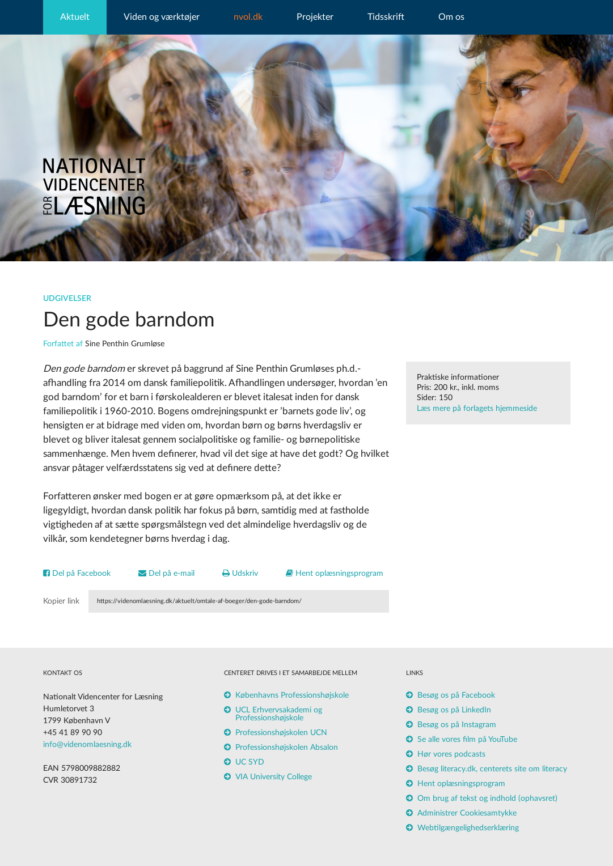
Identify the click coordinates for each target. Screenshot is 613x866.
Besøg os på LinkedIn (454, 710)
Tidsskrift (385, 17)
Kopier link (61, 601)
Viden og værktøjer (162, 17)
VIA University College (273, 777)
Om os (451, 17)
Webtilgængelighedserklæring (468, 828)
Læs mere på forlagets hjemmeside (477, 409)
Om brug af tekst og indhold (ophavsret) (487, 799)
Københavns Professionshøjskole (292, 695)
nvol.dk (248, 17)
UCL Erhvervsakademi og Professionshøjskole (278, 714)
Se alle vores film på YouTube (467, 740)
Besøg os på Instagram (456, 725)
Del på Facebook (77, 574)
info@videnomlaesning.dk (87, 745)
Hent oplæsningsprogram (334, 574)
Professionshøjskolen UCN (281, 733)
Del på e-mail (166, 574)
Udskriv (240, 574)
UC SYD (249, 762)
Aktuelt (75, 17)
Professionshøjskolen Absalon (286, 748)
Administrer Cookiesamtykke (467, 813)
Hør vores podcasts (451, 754)
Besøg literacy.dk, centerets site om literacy (492, 769)
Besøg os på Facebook (456, 695)
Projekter (315, 17)
